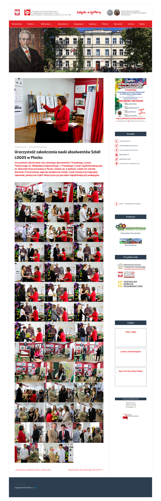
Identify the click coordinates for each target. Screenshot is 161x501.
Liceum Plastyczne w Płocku (128, 150)
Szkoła (30, 24)
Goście (131, 24)
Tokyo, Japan (130, 332)
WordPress (20, 484)
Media (142, 24)
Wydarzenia (17, 24)
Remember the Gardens (130, 228)
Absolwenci (63, 24)
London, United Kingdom (130, 351)
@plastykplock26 (125, 159)
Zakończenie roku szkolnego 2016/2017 (85, 470)
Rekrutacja (45, 24)
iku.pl (34, 488)
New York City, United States (130, 371)
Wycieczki (118, 24)
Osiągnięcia (78, 24)
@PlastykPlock (124, 154)
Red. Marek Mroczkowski (38, 147)
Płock (130, 304)
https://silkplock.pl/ (117, 389)
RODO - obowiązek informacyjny (129, 204)
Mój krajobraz (131, 242)
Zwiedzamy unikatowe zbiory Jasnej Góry (33, 470)
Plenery (105, 24)
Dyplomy (92, 24)
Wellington (24, 484)
